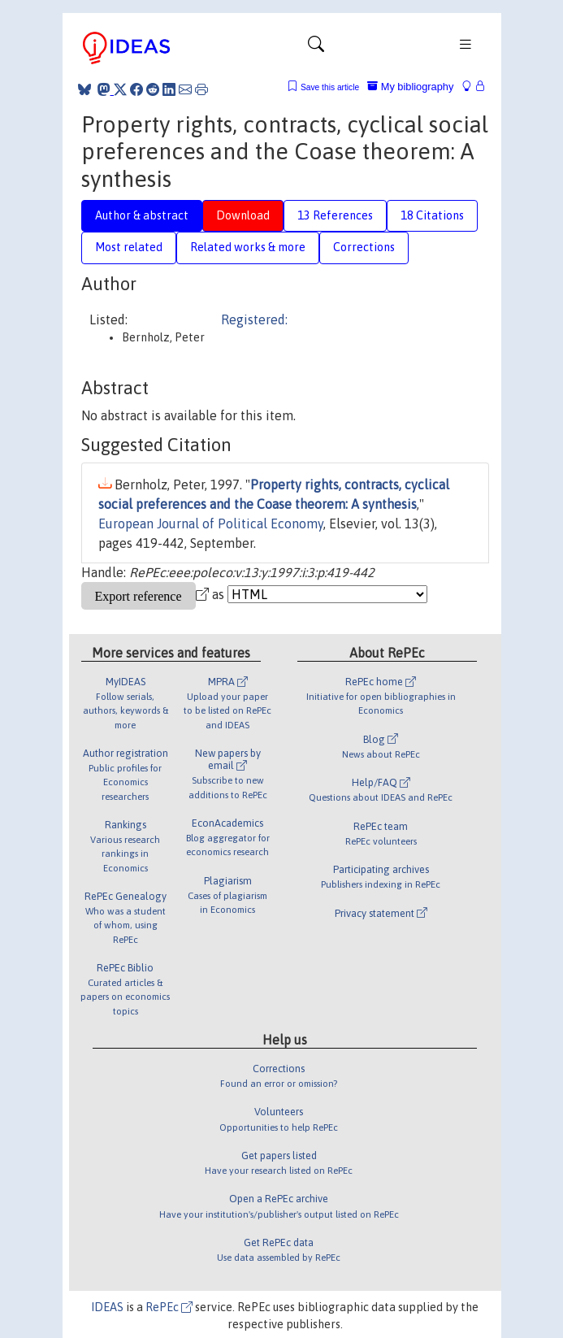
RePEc (169, 1307)
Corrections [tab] (364, 247)
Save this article (330, 87)
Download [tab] (243, 215)
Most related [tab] (128, 247)
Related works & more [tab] (247, 247)
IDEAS (107, 1307)
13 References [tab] (335, 215)
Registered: (254, 319)
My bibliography (410, 86)
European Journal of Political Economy (210, 523)
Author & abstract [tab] (141, 215)
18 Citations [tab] (432, 215)
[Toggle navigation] (316, 48)
